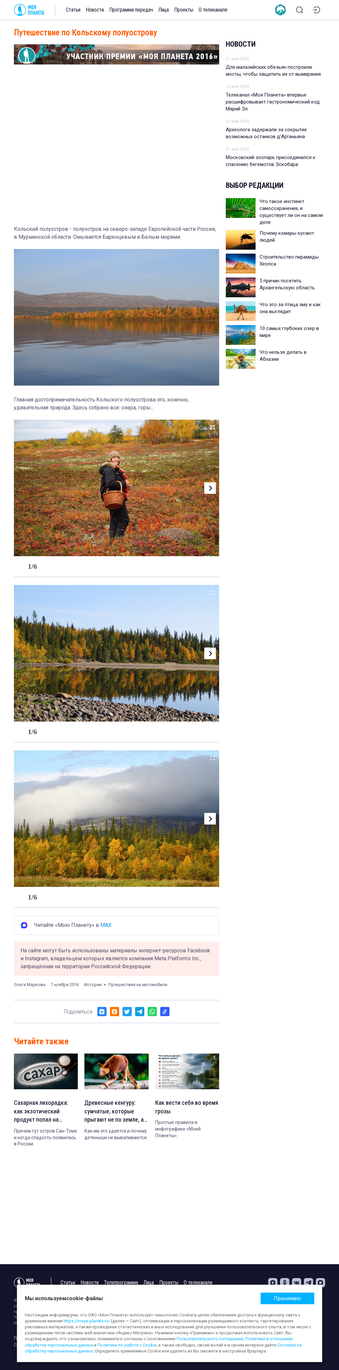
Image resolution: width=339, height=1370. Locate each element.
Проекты (183, 10)
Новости (95, 10)
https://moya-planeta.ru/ (87, 1320)
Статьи (73, 10)
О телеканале (213, 10)
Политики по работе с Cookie (126, 1345)
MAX (106, 925)
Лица (163, 10)
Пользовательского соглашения (209, 1338)
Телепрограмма (121, 1282)
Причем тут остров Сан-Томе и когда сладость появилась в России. (45, 1140)
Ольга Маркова (29, 984)
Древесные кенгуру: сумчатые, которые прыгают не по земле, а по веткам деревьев (114, 1112)
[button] (208, 487)
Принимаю (287, 1298)
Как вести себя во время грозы (180, 1107)
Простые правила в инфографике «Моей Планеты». (178, 1130)
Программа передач (131, 10)
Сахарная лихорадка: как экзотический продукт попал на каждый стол (42, 1112)
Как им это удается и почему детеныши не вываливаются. (116, 1136)
